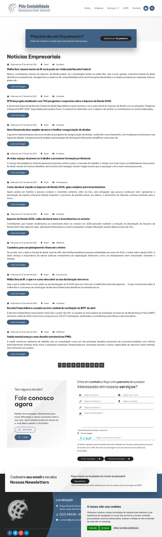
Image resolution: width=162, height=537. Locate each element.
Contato (136, 8)
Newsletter (80, 481)
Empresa (99, 8)
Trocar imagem (84, 433)
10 (102, 365)
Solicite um (116, 38)
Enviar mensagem (90, 459)
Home (87, 8)
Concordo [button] (93, 528)
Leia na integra (18, 86)
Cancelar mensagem (119, 459)
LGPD (125, 8)
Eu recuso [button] (105, 528)
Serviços (113, 8)
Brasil (46, 64)
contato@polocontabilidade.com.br (78, 520)
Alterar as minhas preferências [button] (126, 528)
